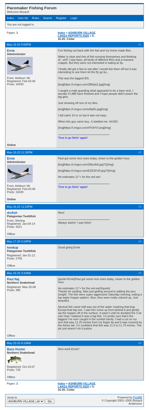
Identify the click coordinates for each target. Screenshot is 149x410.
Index (10, 18)
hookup (12, 247)
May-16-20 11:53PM (19, 206)
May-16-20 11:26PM (19, 152)
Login (73, 18)
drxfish (12, 213)
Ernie (11, 51)
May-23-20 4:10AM (19, 343)
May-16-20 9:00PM (19, 44)
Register (61, 18)
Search (47, 18)
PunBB (137, 397)
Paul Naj (13, 279)
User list (23, 18)
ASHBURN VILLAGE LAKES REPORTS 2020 (76, 34)
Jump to (30, 400)
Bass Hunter (16, 349)
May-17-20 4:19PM (19, 241)
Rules (35, 18)
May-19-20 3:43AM (19, 273)
